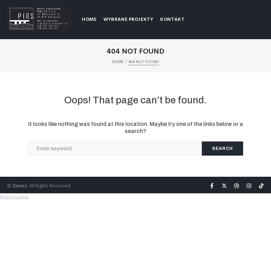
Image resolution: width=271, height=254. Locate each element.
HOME (118, 61)
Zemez (19, 185)
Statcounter (14, 197)
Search (222, 148)
